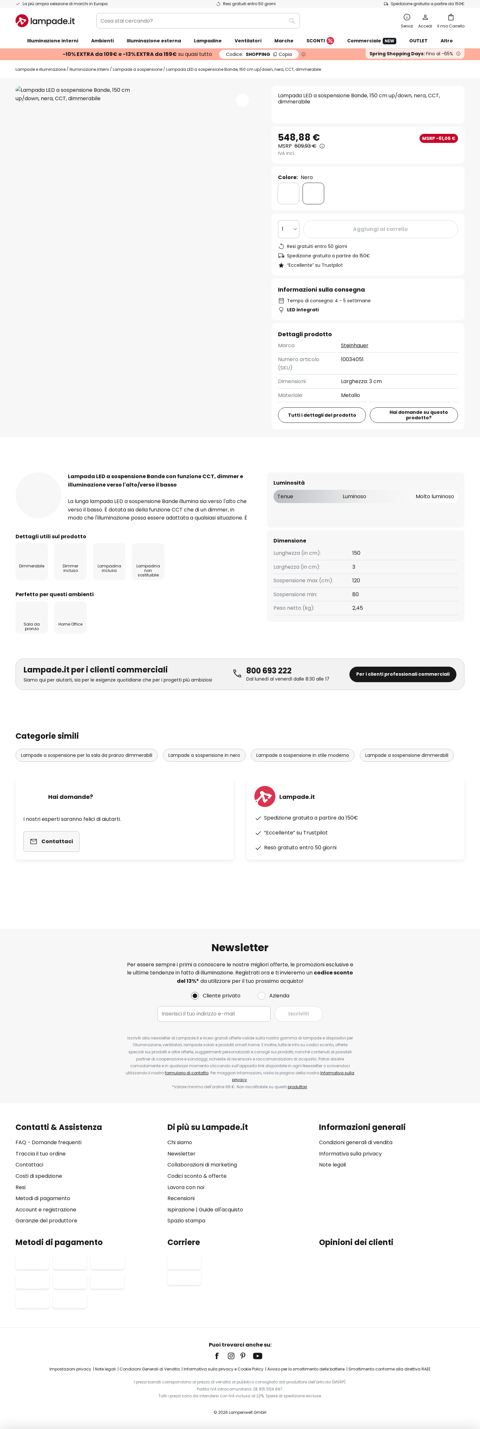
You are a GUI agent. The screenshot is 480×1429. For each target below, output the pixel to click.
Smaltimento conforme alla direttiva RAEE (389, 1369)
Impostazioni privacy (70, 1369)
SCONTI (320, 41)
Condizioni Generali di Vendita (150, 1369)
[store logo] (45, 20)
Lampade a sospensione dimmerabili (406, 776)
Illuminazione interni (89, 69)
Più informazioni (94, 472)
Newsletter (181, 1153)
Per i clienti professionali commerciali (403, 695)
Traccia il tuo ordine (41, 1153)
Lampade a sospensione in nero (204, 776)
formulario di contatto (186, 1073)
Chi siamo (179, 1142)
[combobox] (198, 20)
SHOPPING (259, 54)
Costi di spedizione (39, 1176)
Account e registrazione (46, 1209)
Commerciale (371, 41)
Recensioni (159, 472)
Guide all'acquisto (221, 1209)
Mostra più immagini (136, 105)
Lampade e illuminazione (41, 69)
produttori (297, 1087)
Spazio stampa (186, 1220)
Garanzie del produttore (46, 1220)
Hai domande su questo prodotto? (418, 415)
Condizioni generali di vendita (355, 1142)
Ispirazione (181, 1209)
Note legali (332, 1164)
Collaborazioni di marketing (202, 1164)
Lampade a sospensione (137, 69)
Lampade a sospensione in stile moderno (302, 776)
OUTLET (418, 41)
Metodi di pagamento (43, 1198)
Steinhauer (354, 345)
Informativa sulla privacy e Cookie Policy (223, 1369)
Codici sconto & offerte (197, 1176)
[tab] (33, 472)
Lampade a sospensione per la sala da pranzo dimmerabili (86, 776)
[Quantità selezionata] (288, 229)
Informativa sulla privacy (350, 1153)
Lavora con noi (185, 1187)
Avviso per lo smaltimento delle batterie (306, 1369)
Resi (21, 1187)
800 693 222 (269, 691)
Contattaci (29, 1164)
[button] (242, 100)
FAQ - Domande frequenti (48, 1142)
